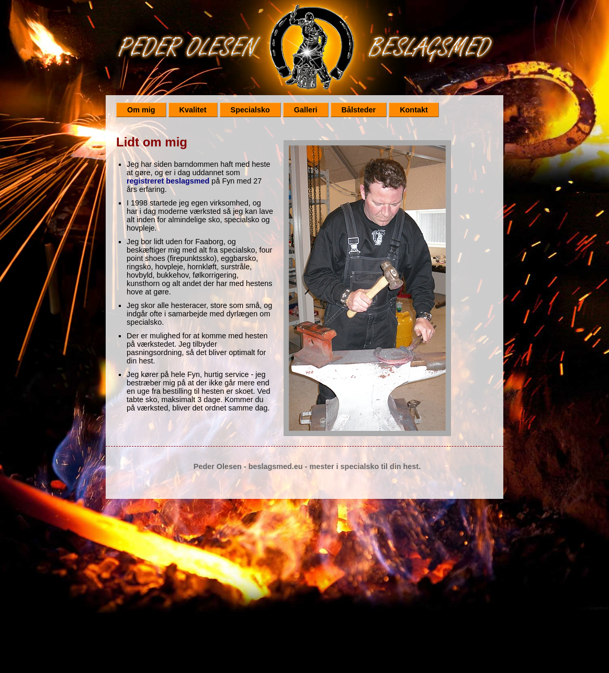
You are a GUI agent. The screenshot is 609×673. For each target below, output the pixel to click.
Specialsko (250, 110)
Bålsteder (359, 110)
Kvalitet (193, 110)
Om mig (141, 110)
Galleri (306, 110)
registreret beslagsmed (168, 181)
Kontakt (414, 110)
